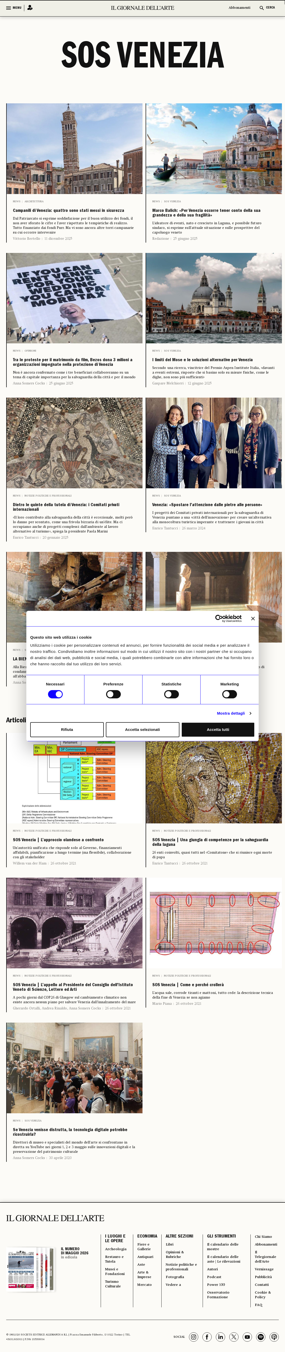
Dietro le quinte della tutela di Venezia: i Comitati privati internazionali (62, 554)
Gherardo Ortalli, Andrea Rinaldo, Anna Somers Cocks (57, 1106)
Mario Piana (162, 1089)
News (16, 201)
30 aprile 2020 (60, 1271)
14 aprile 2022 (60, 749)
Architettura (34, 201)
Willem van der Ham (29, 942)
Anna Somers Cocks (29, 422)
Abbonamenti (239, 8)
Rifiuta (67, 729)
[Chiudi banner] (253, 618)
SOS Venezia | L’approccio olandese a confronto (73, 913)
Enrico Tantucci (25, 592)
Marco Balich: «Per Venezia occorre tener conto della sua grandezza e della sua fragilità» (209, 221)
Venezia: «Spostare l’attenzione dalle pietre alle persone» (212, 550)
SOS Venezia (172, 201)
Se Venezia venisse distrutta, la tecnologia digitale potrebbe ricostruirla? (63, 1238)
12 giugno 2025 (200, 411)
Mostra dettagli (231, 713)
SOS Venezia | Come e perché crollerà (213, 1069)
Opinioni (30, 366)
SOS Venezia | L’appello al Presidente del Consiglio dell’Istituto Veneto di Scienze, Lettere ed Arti (73, 1077)
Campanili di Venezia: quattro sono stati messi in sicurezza (69, 217)
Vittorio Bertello (26, 250)
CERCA (270, 8)
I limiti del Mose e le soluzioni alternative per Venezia (201, 382)
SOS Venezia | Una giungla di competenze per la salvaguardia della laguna (212, 917)
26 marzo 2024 (193, 579)
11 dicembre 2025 (58, 250)
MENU (17, 8)
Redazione (160, 254)
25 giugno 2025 (185, 254)
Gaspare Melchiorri (168, 411)
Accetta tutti (218, 729)
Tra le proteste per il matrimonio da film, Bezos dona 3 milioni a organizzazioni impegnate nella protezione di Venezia (70, 390)
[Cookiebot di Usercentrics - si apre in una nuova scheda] (219, 618)
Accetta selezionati (142, 729)
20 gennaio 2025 (55, 592)
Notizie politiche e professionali (48, 535)
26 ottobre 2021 (63, 942)
